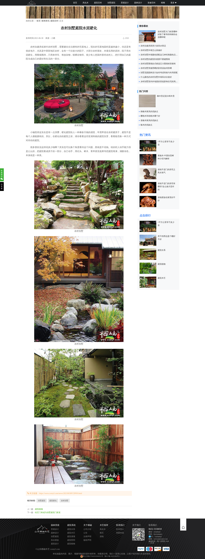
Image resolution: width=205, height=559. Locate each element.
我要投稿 (120, 533)
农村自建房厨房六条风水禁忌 (153, 46)
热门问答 (143, 91)
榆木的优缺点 (146, 125)
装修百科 (151, 3)
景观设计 (125, 3)
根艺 (102, 533)
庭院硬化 (53, 501)
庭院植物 (39, 509)
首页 (75, 3)
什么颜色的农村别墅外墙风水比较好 (156, 77)
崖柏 (102, 537)
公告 (85, 533)
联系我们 (120, 529)
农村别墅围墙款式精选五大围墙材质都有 (158, 64)
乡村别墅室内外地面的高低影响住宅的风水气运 (161, 81)
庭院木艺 (162, 278)
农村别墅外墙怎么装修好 (151, 50)
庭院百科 (98, 3)
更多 (174, 3)
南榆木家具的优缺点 (149, 111)
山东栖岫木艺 (43, 549)
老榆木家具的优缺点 (149, 120)
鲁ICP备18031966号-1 (112, 556)
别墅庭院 (111, 3)
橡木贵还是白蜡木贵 (166, 96)
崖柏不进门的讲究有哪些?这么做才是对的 (166, 186)
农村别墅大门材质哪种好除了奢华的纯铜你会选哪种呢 (167, 34)
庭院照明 (71, 540)
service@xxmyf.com (161, 539)
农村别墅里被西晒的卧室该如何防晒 (156, 68)
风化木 (85, 3)
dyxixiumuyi (158, 534)
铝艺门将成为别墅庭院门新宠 (47, 512)
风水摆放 (55, 540)
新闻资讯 (45, 21)
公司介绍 (87, 529)
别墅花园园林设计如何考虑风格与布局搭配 (159, 73)
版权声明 (87, 540)
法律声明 (87, 537)
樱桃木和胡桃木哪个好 (150, 116)
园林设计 (138, 3)
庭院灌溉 (71, 537)
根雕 (163, 3)
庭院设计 (55, 544)
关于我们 (136, 525)
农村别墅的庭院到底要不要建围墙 (155, 59)
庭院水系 (162, 250)
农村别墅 (64, 501)
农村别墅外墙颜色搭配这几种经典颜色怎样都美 (161, 55)
